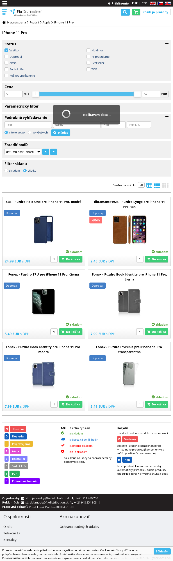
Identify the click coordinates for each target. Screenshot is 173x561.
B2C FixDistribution (25, 12)
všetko (32, 170)
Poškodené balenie (22, 76)
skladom (14, 170)
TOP (94, 69)
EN (152, 3)
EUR (135, 3)
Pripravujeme (100, 57)
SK (167, 3)
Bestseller (97, 63)
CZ (159, 3)
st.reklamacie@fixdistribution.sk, (48, 502)
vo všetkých (40, 132)
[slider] (35, 94)
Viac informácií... (107, 558)
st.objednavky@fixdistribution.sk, (48, 498)
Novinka (97, 50)
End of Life (16, 69)
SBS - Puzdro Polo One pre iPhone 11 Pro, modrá (43, 202)
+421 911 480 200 (86, 498)
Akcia (12, 63)
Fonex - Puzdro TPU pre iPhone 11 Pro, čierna (43, 274)
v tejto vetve (17, 132)
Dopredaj (15, 57)
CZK (144, 3)
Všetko (14, 50)
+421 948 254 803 (85, 502)
